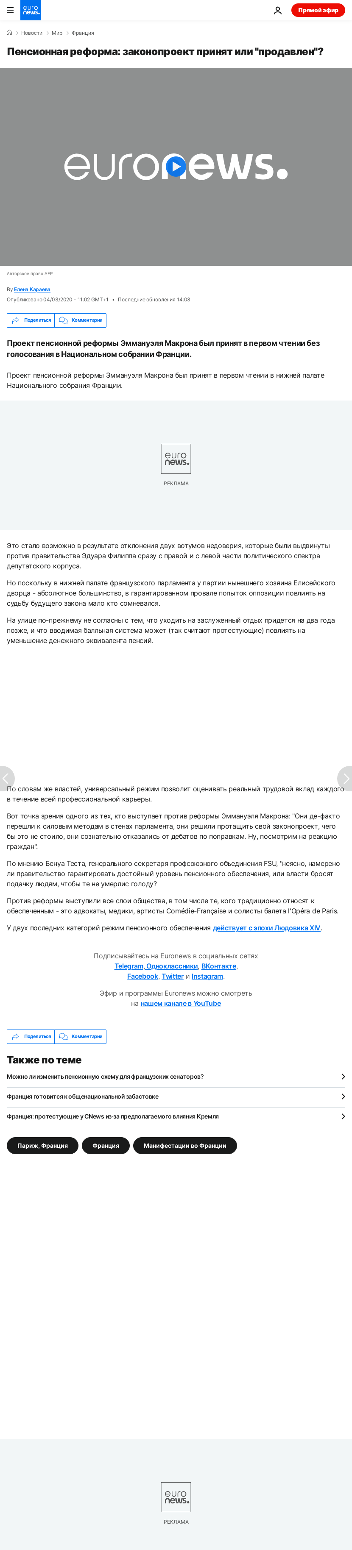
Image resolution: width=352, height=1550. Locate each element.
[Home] (9, 33)
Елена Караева (32, 289)
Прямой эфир (318, 10)
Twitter (173, 976)
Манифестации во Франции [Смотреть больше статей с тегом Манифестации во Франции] (185, 1145)
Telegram (129, 966)
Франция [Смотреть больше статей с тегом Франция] (105, 1145)
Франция (83, 33)
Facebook (142, 976)
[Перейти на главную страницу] (30, 10)
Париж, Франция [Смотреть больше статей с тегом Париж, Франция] (42, 1145)
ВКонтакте (218, 966)
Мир (57, 33)
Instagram (207, 976)
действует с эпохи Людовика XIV (267, 928)
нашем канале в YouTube (181, 1003)
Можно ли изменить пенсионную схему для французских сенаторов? (105, 1076)
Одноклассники (171, 966)
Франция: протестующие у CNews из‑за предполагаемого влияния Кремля (113, 1116)
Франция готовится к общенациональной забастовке (83, 1096)
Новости (31, 33)
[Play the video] (176, 167)
